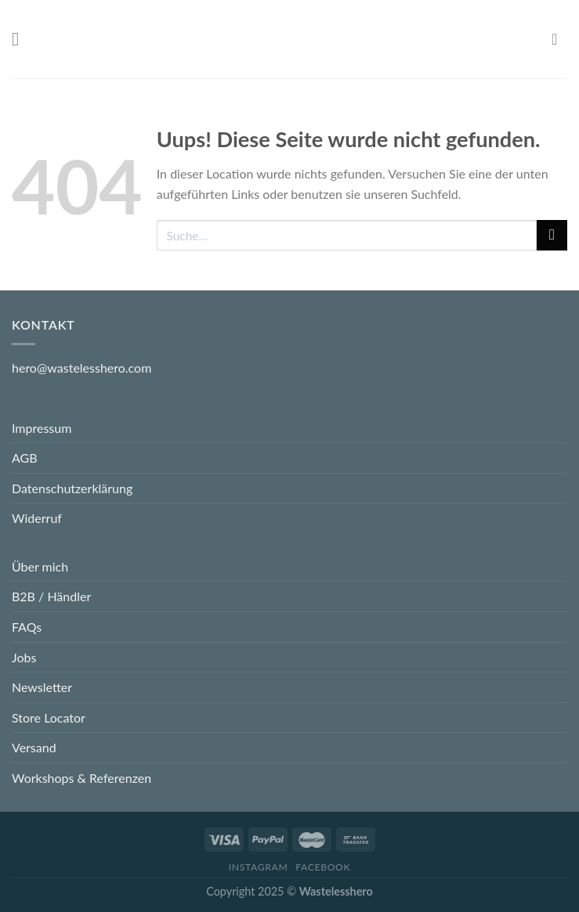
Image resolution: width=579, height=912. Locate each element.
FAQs (27, 626)
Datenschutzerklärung (72, 488)
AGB (25, 457)
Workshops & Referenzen (81, 777)
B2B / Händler (51, 596)
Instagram (258, 867)
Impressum (41, 427)
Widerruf (37, 517)
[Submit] (552, 235)
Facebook (322, 867)
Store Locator (48, 717)
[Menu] (21, 39)
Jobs (24, 657)
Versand (34, 747)
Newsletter (42, 686)
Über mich (40, 566)
